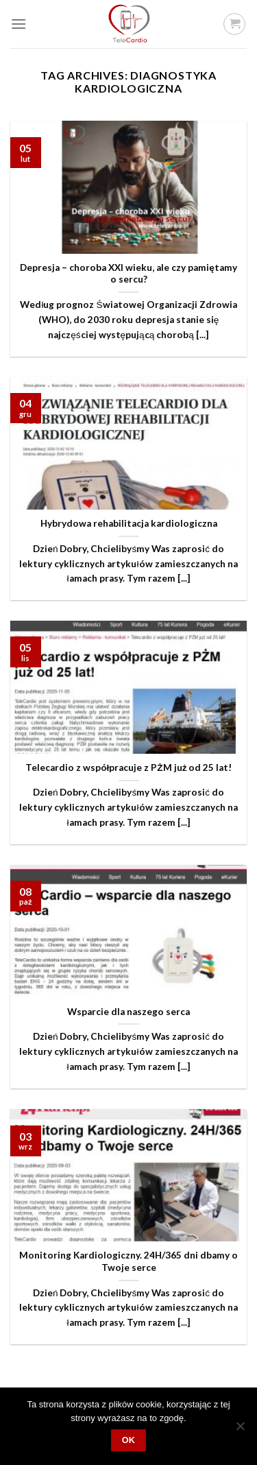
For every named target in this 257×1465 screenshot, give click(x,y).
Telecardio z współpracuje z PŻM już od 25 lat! (128, 767)
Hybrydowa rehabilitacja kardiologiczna (128, 523)
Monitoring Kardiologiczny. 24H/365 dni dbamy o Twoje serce (128, 1261)
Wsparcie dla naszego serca (128, 1011)
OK (129, 1440)
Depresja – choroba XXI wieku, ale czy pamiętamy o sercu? (128, 273)
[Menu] (18, 23)
